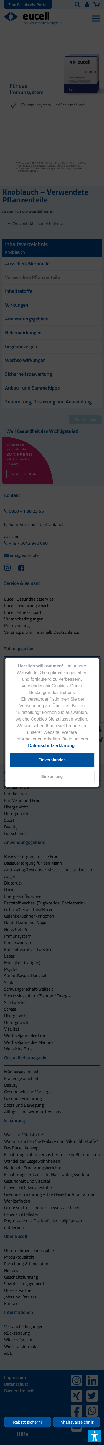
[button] (52, 776)
